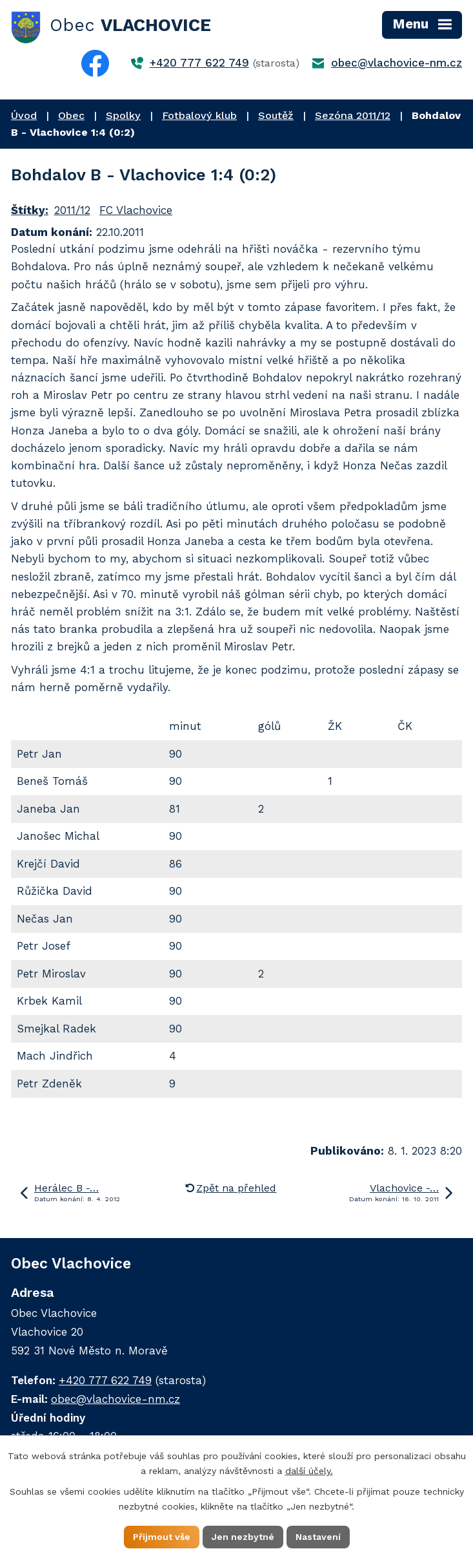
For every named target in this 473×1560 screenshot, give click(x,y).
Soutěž (276, 115)
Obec (71, 115)
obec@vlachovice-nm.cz (396, 62)
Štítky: (29, 210)
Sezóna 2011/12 (352, 115)
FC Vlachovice (135, 210)
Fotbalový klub (199, 115)
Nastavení (318, 1537)
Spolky (123, 115)
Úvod (24, 115)
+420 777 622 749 (199, 62)
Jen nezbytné (243, 1537)
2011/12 (72, 210)
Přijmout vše (161, 1537)
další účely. (309, 1471)
